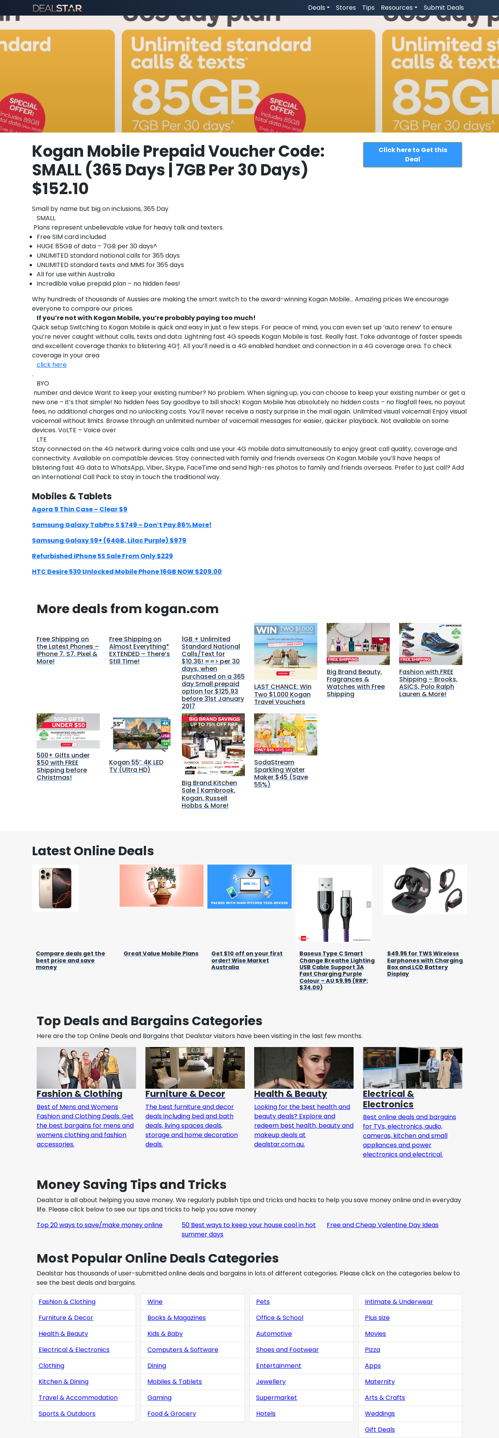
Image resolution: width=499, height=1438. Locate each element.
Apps (373, 1365)
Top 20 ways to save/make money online (100, 1224)
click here (52, 364)
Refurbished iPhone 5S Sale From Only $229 (102, 556)
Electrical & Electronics (74, 1349)
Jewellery (271, 1381)
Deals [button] (316, 7)
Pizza (372, 1349)
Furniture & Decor (66, 1317)
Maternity (380, 1381)
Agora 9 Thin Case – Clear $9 (79, 509)
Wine (155, 1301)
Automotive (274, 1333)
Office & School (279, 1317)
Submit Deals (444, 7)
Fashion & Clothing (67, 1301)
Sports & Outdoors (67, 1413)
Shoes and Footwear (287, 1349)
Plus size (377, 1317)
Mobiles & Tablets (174, 1381)
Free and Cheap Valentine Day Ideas (383, 1224)
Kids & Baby (165, 1333)
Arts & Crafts (385, 1397)
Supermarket (276, 1397)
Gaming (159, 1397)
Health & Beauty (63, 1333)
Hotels (266, 1413)
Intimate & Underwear (399, 1301)
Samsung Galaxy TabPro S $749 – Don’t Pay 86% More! (122, 524)
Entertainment (278, 1365)
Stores (346, 7)
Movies (375, 1333)
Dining (156, 1365)
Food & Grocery (171, 1413)
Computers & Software (182, 1349)
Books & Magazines (176, 1317)
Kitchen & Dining (63, 1381)
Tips (368, 7)
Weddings (380, 1413)
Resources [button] (397, 7)
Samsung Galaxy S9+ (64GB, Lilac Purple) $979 (109, 540)
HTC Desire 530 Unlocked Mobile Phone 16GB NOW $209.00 (127, 571)
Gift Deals (380, 1429)
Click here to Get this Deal (413, 154)
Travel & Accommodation (78, 1397)
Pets (263, 1301)
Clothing (51, 1365)
